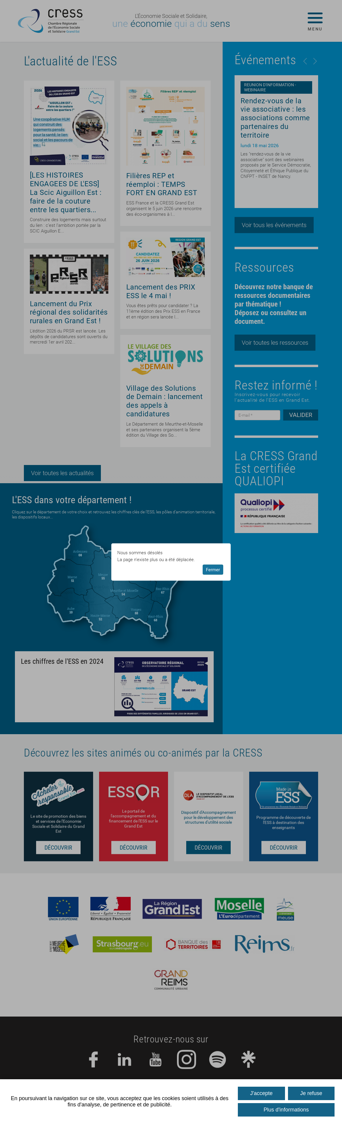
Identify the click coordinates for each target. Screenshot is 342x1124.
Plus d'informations (286, 1110)
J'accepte (261, 1093)
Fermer (213, 569)
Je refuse (311, 1093)
